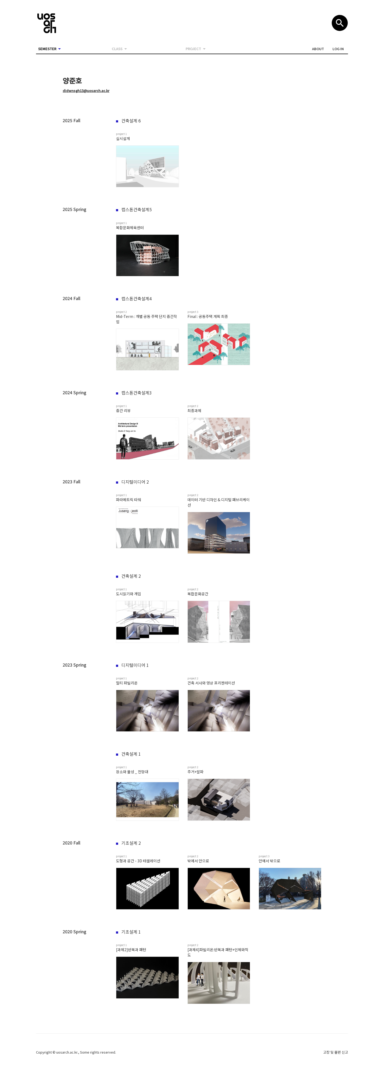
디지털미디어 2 (132, 482)
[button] (318, 49)
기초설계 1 (128, 931)
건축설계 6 (128, 120)
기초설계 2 (128, 843)
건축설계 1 (128, 754)
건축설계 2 (128, 576)
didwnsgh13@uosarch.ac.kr (86, 90)
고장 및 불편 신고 (335, 1052)
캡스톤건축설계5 (134, 209)
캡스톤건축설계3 (134, 392)
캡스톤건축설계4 (134, 298)
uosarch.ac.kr (66, 1052)
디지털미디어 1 (132, 665)
